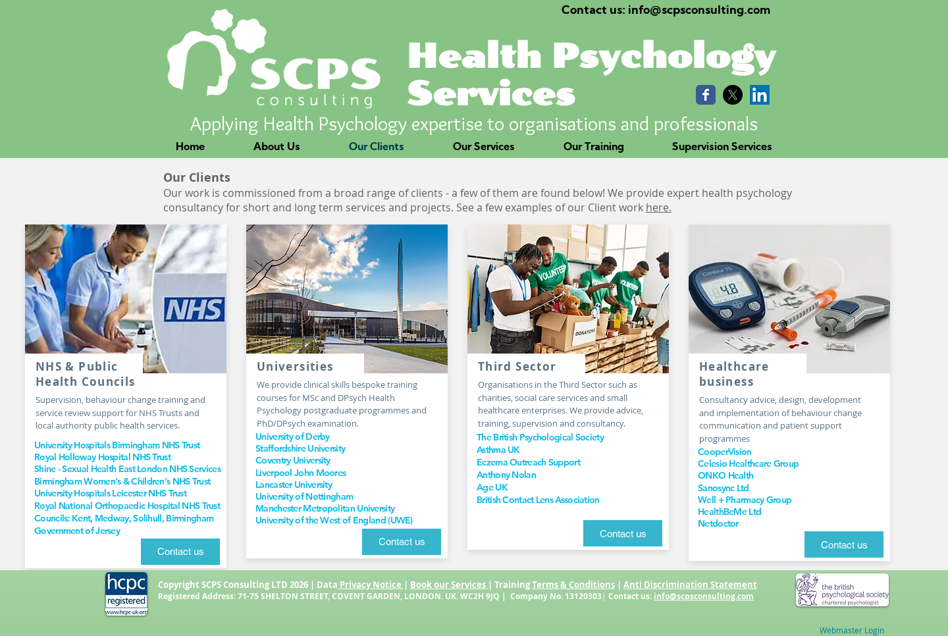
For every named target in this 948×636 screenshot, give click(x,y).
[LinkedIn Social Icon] (760, 95)
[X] (733, 95)
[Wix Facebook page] (706, 95)
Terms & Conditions (573, 585)
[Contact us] (180, 552)
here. (659, 207)
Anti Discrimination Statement (690, 585)
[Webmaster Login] (852, 630)
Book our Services (449, 585)
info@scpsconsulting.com (704, 596)
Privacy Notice (371, 585)
